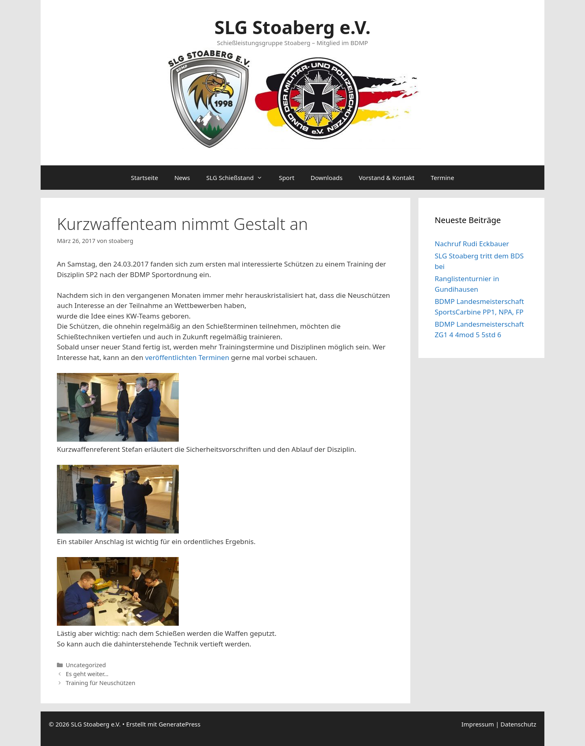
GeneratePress (179, 724)
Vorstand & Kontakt (386, 177)
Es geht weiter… (87, 674)
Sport (286, 177)
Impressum (478, 724)
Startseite (144, 177)
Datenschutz (518, 724)
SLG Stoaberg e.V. (292, 27)
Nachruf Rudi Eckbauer (472, 243)
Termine (442, 177)
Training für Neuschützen (100, 683)
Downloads (327, 177)
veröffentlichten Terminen (187, 357)
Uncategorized (86, 665)
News (182, 177)
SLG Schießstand (238, 177)
